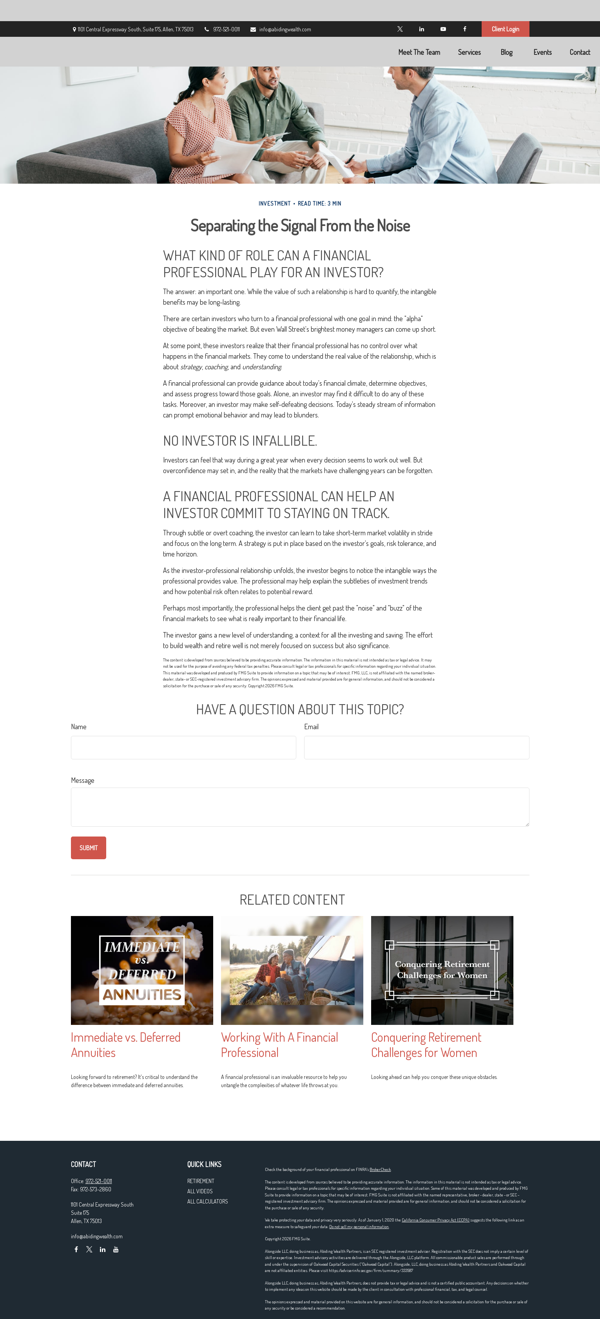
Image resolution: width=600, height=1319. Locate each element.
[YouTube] (443, 8)
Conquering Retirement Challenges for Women (426, 1044)
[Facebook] (465, 8)
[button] (355, 30)
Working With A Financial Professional (279, 1044)
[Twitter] (400, 8)
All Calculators (207, 1201)
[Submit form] (88, 848)
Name (79, 726)
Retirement (200, 1181)
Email (311, 726)
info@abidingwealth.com (280, 8)
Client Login (505, 8)
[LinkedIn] (422, 8)
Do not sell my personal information (359, 1226)
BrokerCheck (380, 1169)
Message (82, 780)
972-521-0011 (221, 8)
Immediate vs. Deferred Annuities (126, 1044)
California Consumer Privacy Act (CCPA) (435, 1220)
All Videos (200, 1191)
